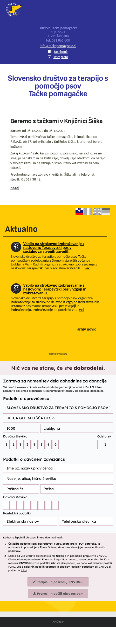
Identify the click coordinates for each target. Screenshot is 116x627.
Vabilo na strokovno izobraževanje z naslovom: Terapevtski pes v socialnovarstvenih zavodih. (53, 247)
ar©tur (58, 622)
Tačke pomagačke (58, 353)
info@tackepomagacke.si (58, 46)
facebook (57, 52)
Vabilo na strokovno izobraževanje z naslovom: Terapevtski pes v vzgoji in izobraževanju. (54, 289)
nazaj (14, 187)
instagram (58, 57)
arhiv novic (86, 329)
